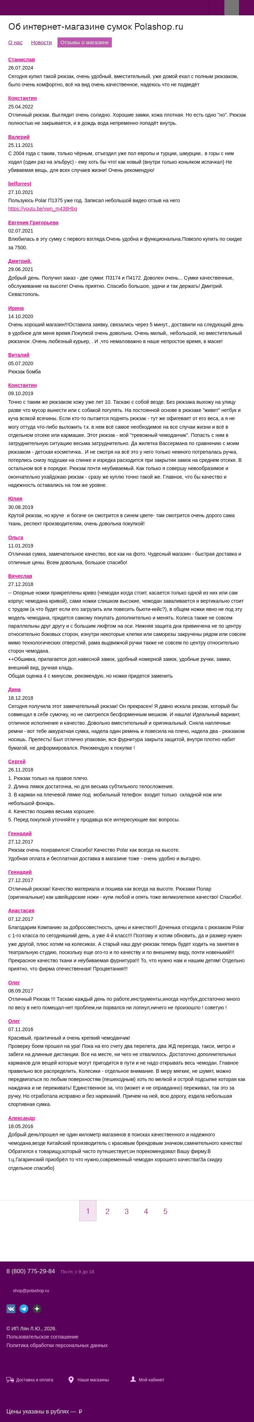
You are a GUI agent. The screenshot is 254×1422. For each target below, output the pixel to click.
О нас (15, 42)
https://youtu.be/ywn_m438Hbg (42, 208)
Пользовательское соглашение (42, 1337)
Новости (41, 42)
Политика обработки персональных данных (57, 1345)
